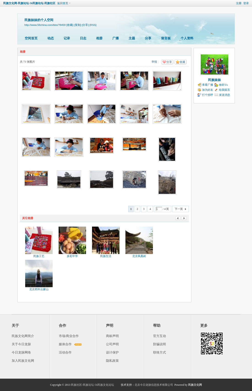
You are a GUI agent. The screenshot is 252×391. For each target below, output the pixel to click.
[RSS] (92, 24)
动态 (50, 38)
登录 (246, 3)
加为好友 (207, 89)
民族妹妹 (214, 80)
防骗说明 (159, 344)
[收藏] (69, 24)
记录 (67, 38)
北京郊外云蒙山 (39, 289)
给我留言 (224, 89)
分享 (148, 38)
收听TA (223, 84)
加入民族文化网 (23, 360)
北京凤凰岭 (139, 256)
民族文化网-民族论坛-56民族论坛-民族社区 (29, 3)
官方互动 (159, 336)
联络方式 (159, 352)
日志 (83, 38)
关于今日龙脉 (21, 344)
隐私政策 (112, 360)
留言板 (166, 38)
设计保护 (112, 352)
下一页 (179, 209)
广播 (115, 38)
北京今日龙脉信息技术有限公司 (154, 384)
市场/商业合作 (69, 336)
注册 (238, 3)
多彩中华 (72, 256)
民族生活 (105, 256)
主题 (132, 38)
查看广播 (207, 84)
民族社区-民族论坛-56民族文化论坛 (92, 384)
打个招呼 (207, 94)
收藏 (182, 62)
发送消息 (224, 94)
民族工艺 (38, 256)
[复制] (77, 24)
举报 (154, 61)
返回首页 (62, 3)
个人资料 (187, 38)
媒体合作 (65, 344)
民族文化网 (195, 384)
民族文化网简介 (23, 336)
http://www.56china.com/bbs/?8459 (45, 24)
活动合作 (65, 352)
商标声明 (112, 336)
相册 (99, 38)
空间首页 (31, 38)
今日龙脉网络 (21, 352)
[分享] (85, 24)
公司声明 (112, 344)
